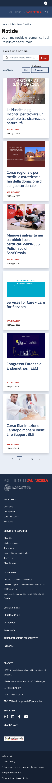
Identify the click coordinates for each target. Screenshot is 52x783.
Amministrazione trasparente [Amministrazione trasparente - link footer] (21, 638)
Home (4, 24)
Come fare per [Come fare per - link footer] (12, 607)
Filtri (26, 70)
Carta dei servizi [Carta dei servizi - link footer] (11, 516)
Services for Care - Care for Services (26, 304)
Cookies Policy (8, 761)
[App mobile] (6, 730)
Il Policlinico (15, 24)
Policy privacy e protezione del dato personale (23, 767)
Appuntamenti (13, 129)
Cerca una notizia (15, 51)
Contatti (9, 663)
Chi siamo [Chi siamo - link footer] (8, 506)
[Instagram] (6, 716)
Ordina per (36, 65)
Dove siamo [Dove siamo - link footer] (9, 511)
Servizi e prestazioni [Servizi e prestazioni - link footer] (15, 531)
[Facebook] (19, 716)
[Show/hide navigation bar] (4, 12)
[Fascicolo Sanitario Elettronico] (14, 738)
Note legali (7, 756)
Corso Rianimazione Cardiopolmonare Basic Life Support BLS (26, 429)
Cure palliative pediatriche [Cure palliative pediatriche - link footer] (16, 553)
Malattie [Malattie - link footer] (8, 538)
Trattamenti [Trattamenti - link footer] (9, 548)
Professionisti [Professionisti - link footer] (12, 614)
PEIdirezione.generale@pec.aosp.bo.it (26, 701)
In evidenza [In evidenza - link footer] (10, 572)
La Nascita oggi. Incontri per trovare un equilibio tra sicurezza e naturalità (26, 116)
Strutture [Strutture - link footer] (8, 521)
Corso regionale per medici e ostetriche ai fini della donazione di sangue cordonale (25, 178)
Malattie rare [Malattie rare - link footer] (10, 563)
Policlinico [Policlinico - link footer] (10, 499)
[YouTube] (26, 716)
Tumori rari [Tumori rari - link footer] (9, 558)
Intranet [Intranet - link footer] (9, 645)
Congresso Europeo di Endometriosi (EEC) (24, 366)
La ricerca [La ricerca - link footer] (9, 622)
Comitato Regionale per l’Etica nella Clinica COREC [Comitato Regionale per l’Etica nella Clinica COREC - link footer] (24, 596)
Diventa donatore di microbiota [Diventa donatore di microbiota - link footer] (18, 579)
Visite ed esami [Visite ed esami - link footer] (11, 543)
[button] (47, 12)
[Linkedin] (13, 716)
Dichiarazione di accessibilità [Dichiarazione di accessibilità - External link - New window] (15, 778)
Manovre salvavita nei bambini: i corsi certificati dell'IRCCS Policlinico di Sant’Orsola (25, 244)
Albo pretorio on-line (11, 772)
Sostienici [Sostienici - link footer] (9, 630)
